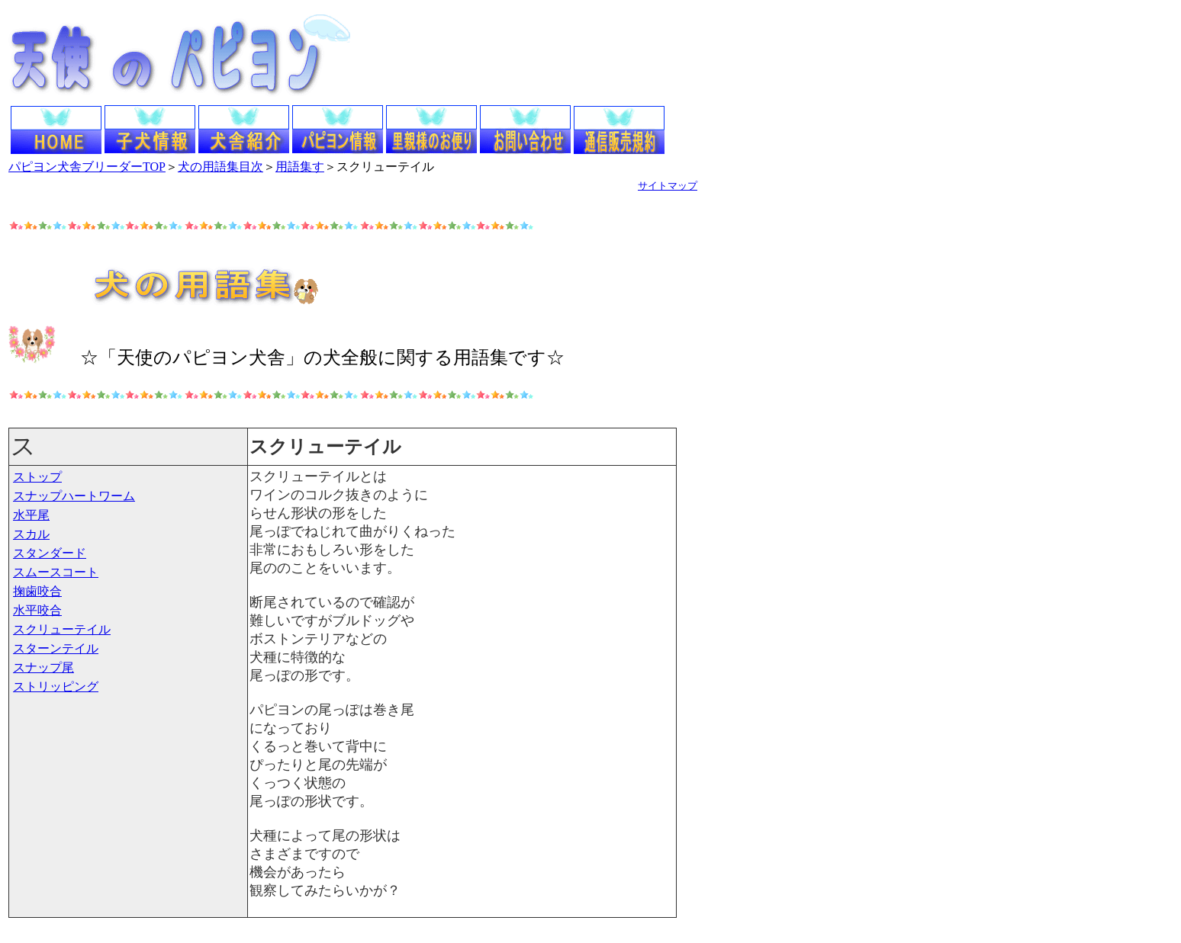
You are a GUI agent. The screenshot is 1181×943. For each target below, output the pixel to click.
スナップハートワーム (74, 495)
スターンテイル (55, 648)
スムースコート (55, 572)
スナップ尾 (43, 667)
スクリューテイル (62, 629)
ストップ (37, 476)
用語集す (299, 166)
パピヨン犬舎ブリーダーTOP (87, 166)
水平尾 (31, 514)
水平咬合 (37, 610)
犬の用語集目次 (220, 166)
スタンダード (49, 553)
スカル (31, 534)
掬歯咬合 (37, 591)
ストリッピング (55, 686)
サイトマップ (667, 185)
